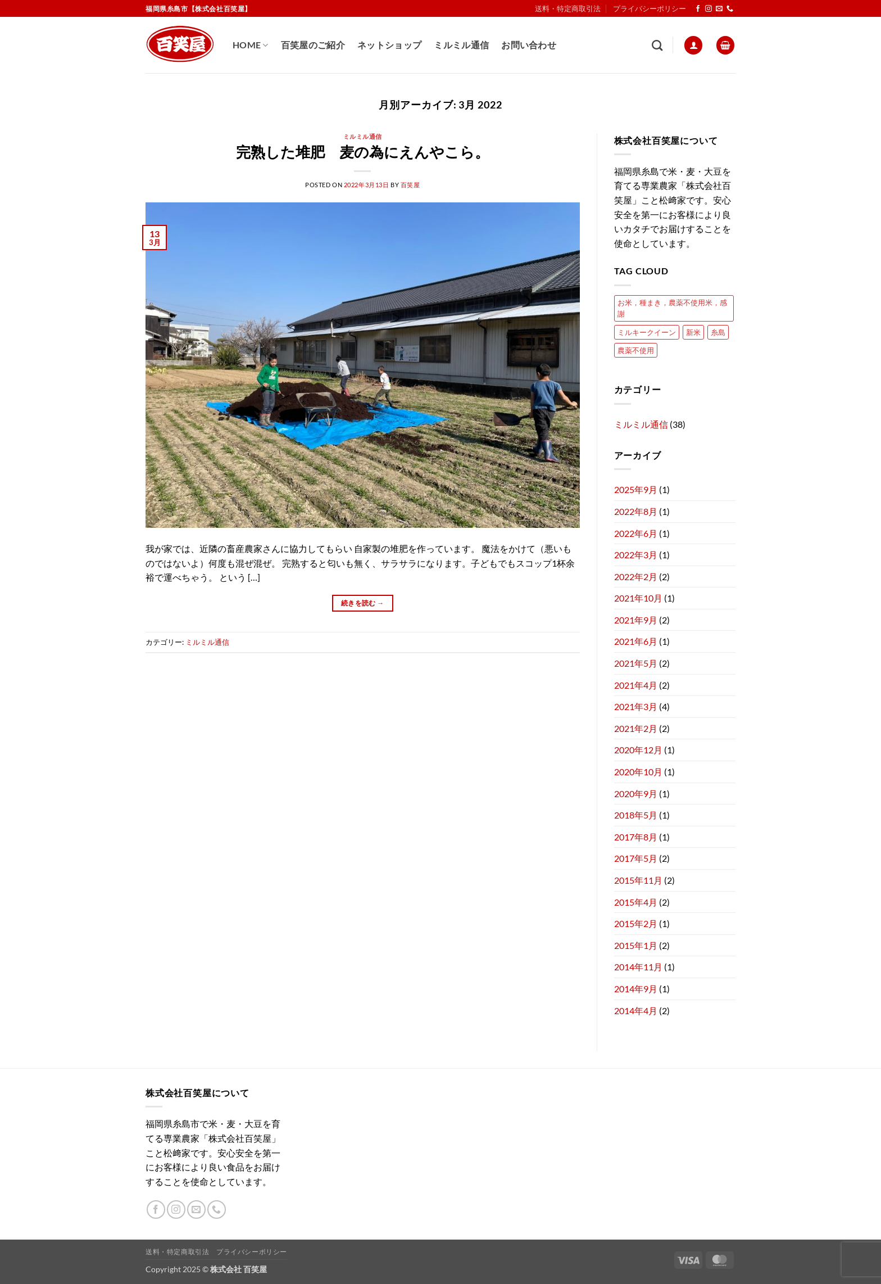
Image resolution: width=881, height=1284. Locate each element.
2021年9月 (635, 619)
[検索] (657, 45)
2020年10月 (638, 771)
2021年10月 (638, 598)
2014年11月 (638, 966)
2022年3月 (635, 554)
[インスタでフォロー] (708, 9)
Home (251, 45)
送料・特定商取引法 (568, 8)
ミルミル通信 (461, 44)
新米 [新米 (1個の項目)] (693, 332)
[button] (693, 45)
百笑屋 (410, 184)
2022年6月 (635, 533)
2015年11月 (638, 880)
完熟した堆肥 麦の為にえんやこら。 (362, 151)
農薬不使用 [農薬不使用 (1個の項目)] (635, 350)
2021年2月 (635, 728)
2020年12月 (638, 749)
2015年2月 (635, 923)
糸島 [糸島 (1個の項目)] (718, 332)
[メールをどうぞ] (719, 9)
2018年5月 (635, 815)
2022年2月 (635, 576)
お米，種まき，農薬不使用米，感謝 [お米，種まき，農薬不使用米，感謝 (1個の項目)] (672, 308)
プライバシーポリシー (649, 8)
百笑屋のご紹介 (313, 44)
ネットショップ (389, 44)
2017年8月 (635, 836)
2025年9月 (635, 489)
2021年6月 (635, 641)
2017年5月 (635, 858)
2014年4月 (635, 1010)
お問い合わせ (528, 44)
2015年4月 (635, 902)
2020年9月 (635, 793)
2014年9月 (635, 988)
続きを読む (362, 603)
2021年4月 (635, 685)
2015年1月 (635, 945)
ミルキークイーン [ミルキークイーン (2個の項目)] (646, 332)
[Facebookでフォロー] (697, 9)
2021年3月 (635, 706)
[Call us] (729, 9)
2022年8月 (635, 511)
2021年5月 (635, 663)
